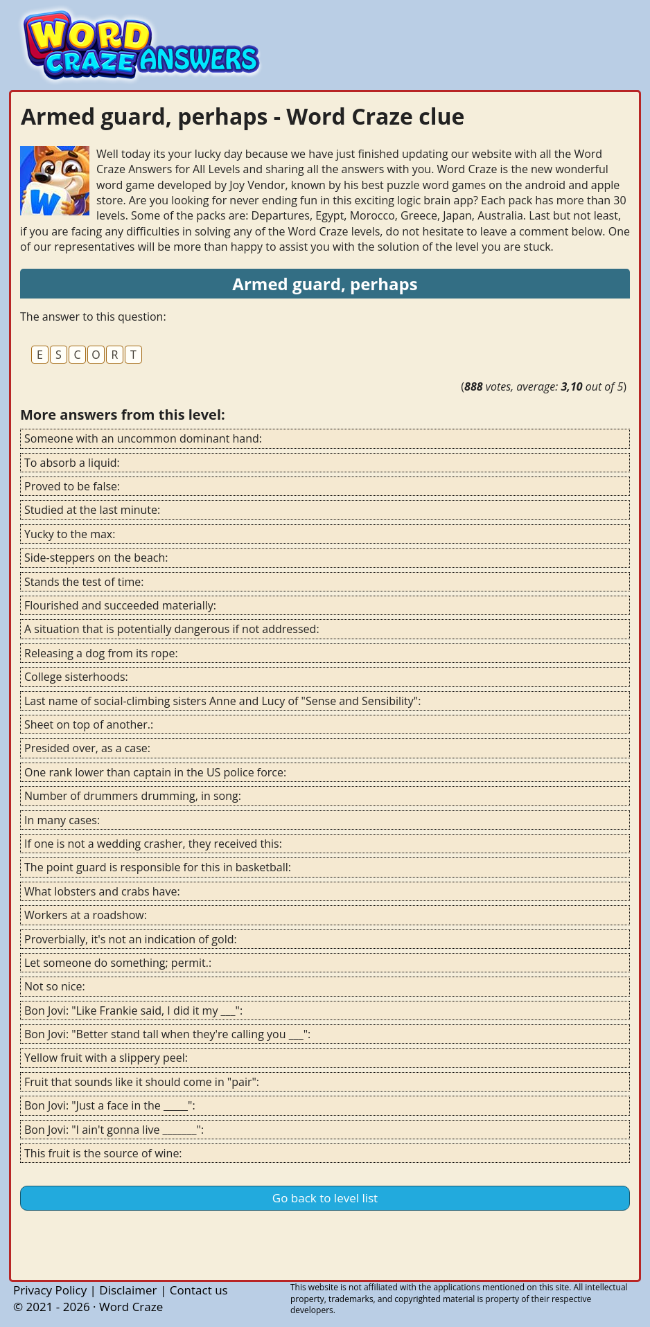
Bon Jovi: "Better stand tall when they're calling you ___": (167, 1034)
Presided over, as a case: (87, 748)
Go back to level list (325, 1198)
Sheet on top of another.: (88, 724)
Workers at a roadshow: (85, 915)
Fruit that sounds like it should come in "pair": (141, 1081)
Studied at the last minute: (92, 509)
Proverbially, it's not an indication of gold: (130, 939)
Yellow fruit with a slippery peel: (106, 1057)
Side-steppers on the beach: (96, 557)
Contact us (199, 1290)
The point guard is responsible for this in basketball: (157, 867)
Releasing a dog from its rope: (101, 653)
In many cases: (62, 820)
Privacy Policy (50, 1290)
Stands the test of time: (83, 581)
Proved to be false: (72, 486)
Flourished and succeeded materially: (120, 605)
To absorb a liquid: (72, 462)
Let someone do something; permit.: (117, 962)
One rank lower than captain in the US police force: (155, 772)
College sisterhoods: (76, 676)
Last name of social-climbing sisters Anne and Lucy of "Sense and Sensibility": (222, 701)
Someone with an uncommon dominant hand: (143, 438)
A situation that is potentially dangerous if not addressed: (171, 628)
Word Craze (131, 1307)
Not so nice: (54, 986)
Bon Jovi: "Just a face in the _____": (109, 1105)
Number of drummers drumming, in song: (132, 795)
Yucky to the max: (69, 534)
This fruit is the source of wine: (103, 1153)
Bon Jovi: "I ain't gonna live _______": (114, 1129)
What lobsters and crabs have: (102, 891)
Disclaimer (128, 1290)
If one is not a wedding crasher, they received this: (153, 843)
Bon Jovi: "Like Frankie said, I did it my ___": (133, 1010)
